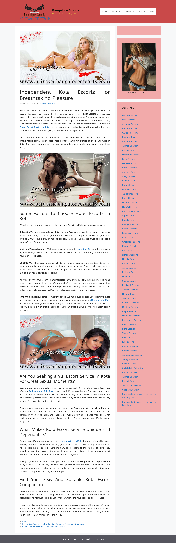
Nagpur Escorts (129, 294)
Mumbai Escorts (130, 115)
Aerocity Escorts (130, 124)
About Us (116, 11)
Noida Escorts (129, 276)
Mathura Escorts (130, 137)
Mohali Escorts (129, 150)
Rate (152, 11)
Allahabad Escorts (130, 145)
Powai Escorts (129, 337)
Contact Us (129, 11)
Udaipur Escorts (130, 307)
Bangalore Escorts (65, 10)
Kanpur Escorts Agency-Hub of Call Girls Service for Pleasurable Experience (53, 524)
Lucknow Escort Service (105, 539)
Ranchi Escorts (129, 198)
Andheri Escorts (130, 172)
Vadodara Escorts (130, 302)
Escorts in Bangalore (84, 539)
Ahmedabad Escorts (132, 354)
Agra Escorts (128, 215)
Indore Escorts (129, 185)
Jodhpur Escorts (130, 272)
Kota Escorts (128, 219)
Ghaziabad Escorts (131, 241)
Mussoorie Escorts (131, 315)
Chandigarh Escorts (131, 346)
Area (24, 521)
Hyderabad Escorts (131, 163)
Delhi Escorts (128, 159)
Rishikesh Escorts (130, 285)
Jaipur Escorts (128, 237)
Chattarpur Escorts (131, 389)
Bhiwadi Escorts (130, 250)
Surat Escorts (128, 119)
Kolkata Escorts (129, 324)
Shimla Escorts (129, 298)
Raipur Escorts (129, 311)
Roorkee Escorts (130, 128)
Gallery (142, 11)
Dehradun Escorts (131, 154)
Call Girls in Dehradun (132, 368)
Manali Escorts (129, 189)
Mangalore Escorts (131, 224)
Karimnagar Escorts (131, 211)
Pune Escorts (128, 328)
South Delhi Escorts (131, 385)
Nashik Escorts (129, 259)
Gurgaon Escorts (130, 132)
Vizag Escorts (128, 176)
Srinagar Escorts (130, 254)
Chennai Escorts (130, 141)
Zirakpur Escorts (130, 289)
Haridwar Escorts (130, 202)
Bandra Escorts (129, 350)
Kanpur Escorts (129, 228)
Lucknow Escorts (130, 233)
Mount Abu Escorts (131, 320)
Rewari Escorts (129, 180)
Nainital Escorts (129, 206)
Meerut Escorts (129, 246)
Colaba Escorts (129, 280)
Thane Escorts (129, 333)
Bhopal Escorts (129, 167)
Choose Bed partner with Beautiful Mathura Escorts (43, 526)
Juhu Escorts (128, 341)
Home (104, 11)
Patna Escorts (128, 263)
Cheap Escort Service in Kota (34, 127)
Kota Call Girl (84, 249)
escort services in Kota (70, 441)
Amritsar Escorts (130, 193)
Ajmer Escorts (129, 267)
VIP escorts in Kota (100, 300)
